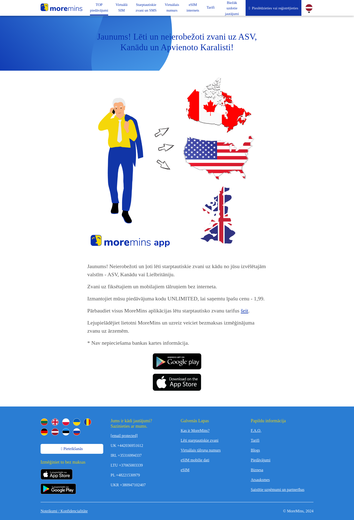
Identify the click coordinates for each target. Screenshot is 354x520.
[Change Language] (309, 7)
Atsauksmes (260, 480)
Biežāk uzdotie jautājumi (232, 8)
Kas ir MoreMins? (195, 430)
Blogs (255, 450)
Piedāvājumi (260, 460)
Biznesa (257, 470)
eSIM (185, 470)
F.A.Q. (256, 430)
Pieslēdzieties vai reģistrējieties (273, 8)
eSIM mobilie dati (195, 460)
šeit (244, 311)
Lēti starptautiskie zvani (200, 440)
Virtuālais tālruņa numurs (201, 450)
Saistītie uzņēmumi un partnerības (277, 490)
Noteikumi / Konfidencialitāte (64, 511)
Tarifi (255, 440)
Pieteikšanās (72, 449)
